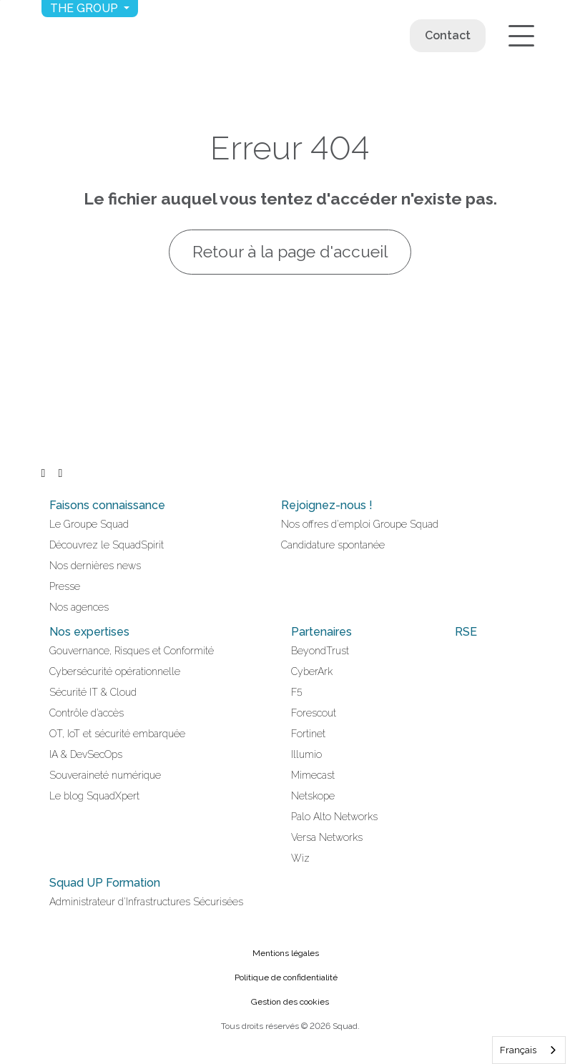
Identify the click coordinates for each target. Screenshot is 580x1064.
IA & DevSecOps (85, 754)
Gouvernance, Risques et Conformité (131, 650)
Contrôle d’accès (86, 713)
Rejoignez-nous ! (327, 505)
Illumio (306, 754)
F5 (297, 692)
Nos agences (79, 607)
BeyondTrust (320, 650)
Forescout (313, 713)
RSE (466, 632)
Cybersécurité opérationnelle (114, 671)
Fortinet (308, 733)
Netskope (313, 796)
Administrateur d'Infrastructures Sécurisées (146, 901)
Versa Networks (327, 837)
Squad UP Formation (104, 883)
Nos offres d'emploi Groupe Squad (359, 524)
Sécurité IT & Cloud (93, 692)
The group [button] (85, 8)
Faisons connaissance (107, 505)
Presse (64, 586)
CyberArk (312, 671)
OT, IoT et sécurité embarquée (117, 733)
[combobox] (529, 1050)
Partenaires (321, 632)
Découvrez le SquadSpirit (106, 545)
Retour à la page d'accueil (290, 251)
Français (518, 1050)
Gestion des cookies (290, 1002)
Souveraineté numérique (105, 775)
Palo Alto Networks (334, 816)
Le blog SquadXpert (94, 796)
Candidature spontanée (333, 545)
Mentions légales (285, 953)
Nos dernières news (95, 565)
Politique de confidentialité (286, 977)
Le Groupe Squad (89, 524)
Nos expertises (89, 632)
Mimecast (313, 775)
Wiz (300, 858)
